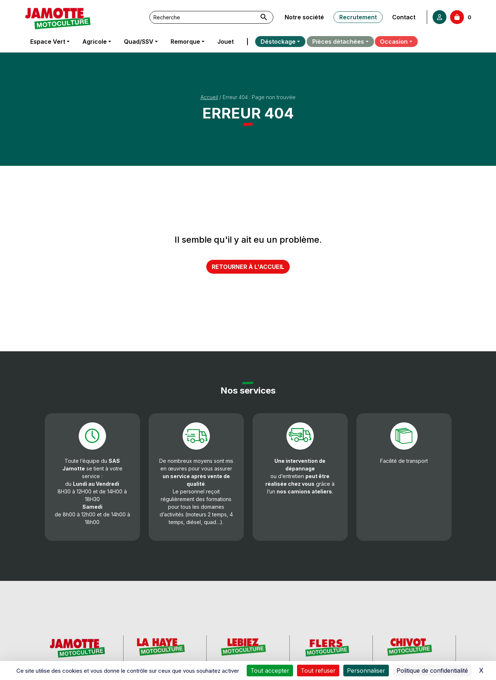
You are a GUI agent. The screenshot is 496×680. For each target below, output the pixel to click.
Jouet (223, 41)
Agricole (94, 41)
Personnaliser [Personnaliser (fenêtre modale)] (366, 670)
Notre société (304, 17)
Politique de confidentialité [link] (432, 670)
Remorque (184, 41)
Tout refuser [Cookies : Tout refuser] (318, 670)
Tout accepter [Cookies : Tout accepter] (269, 670)
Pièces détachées (329, 41)
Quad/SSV (138, 41)
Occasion (385, 41)
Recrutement (357, 17)
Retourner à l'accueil (248, 266)
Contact (403, 17)
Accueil (209, 97)
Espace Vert (47, 41)
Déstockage (271, 41)
